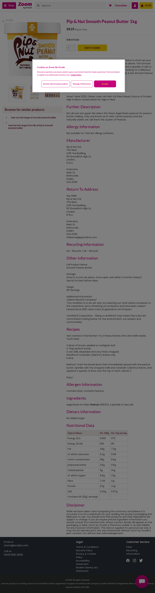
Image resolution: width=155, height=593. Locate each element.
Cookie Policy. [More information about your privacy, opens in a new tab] (76, 75)
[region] (78, 76)
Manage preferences (82, 84)
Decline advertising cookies (55, 84)
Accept (105, 84)
